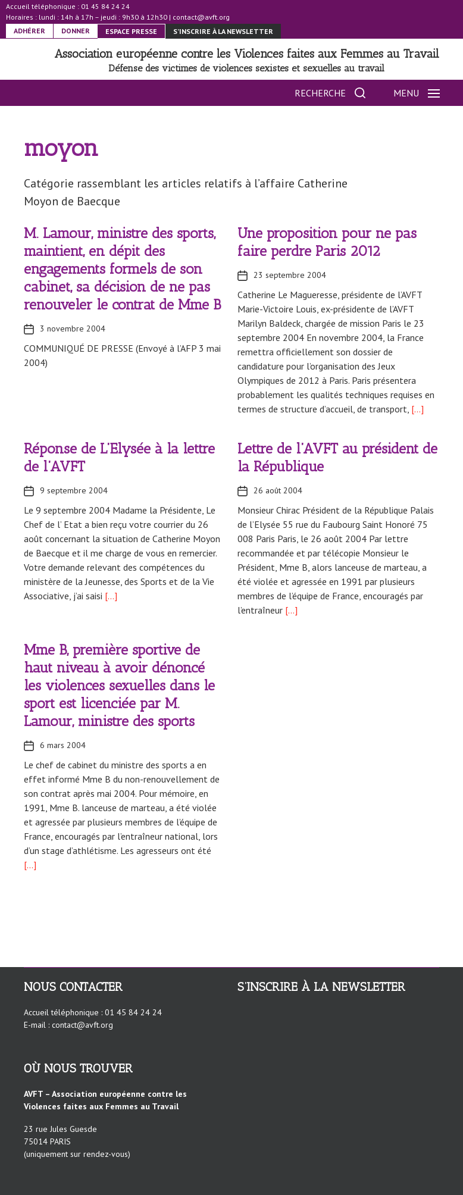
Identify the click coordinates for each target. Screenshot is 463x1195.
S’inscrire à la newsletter (223, 31)
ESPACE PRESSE (131, 31)
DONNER (75, 30)
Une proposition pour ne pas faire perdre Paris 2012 (327, 241)
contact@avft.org (201, 16)
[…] (416, 409)
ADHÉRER (29, 30)
